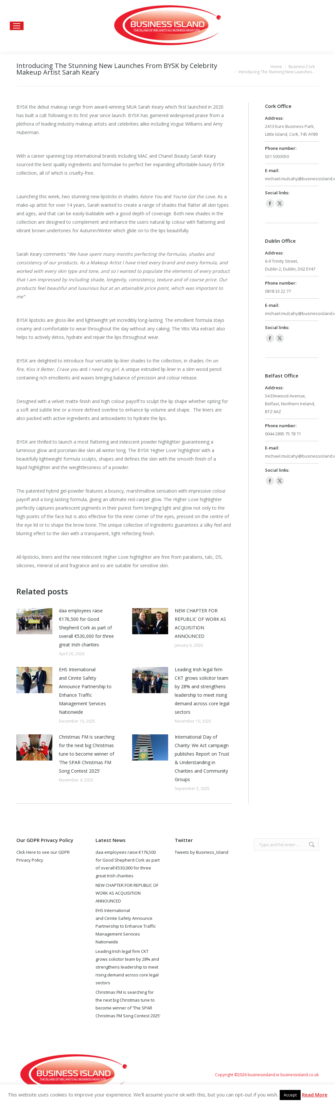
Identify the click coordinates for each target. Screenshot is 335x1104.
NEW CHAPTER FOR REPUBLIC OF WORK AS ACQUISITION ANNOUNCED (200, 623)
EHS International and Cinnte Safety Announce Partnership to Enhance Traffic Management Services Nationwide (85, 690)
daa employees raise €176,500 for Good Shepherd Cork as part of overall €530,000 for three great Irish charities (86, 627)
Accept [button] (290, 1095)
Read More (314, 1094)
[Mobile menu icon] (17, 26)
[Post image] (34, 621)
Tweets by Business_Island (201, 852)
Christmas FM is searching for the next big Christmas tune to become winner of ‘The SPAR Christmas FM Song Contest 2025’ (87, 754)
